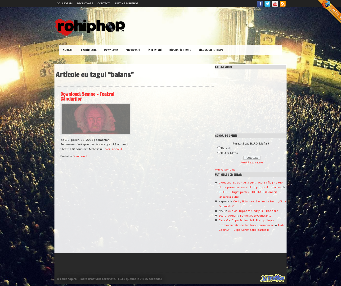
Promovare (85, 3)
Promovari (133, 50)
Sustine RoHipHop (126, 3)
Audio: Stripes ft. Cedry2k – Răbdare (253, 211)
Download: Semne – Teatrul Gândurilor (87, 96)
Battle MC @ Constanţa (255, 215)
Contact (104, 3)
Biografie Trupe (180, 50)
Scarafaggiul (227, 215)
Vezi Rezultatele (252, 162)
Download (111, 50)
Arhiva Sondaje (225, 169)
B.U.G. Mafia (229, 153)
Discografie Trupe (210, 50)
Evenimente (89, 50)
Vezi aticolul (113, 149)
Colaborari (64, 3)
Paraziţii (226, 148)
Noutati (68, 50)
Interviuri (155, 50)
